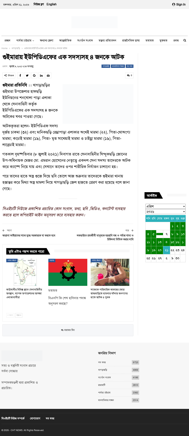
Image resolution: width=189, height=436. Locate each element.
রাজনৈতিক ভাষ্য (131, 40)
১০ (183, 234)
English (51, 4)
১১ (148, 242)
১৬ (177, 242)
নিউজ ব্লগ (39, 4)
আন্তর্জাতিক (65, 40)
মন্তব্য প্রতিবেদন (107, 40)
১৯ (153, 250)
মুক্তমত (163, 40)
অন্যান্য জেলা (46, 40)
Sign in (178, 4)
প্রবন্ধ (176, 40)
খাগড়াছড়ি (106, 66)
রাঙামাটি (101, 385)
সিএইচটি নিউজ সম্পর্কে (12, 418)
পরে (18, 315)
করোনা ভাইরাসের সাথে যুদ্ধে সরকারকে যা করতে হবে (28, 235)
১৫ (172, 242)
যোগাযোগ (35, 418)
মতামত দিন (68, 330)
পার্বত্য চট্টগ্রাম (23, 40)
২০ (160, 250)
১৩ (159, 242)
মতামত (150, 40)
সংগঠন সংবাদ (85, 40)
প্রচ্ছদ (7, 40)
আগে (10, 315)
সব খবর (129, 66)
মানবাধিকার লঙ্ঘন (118, 66)
